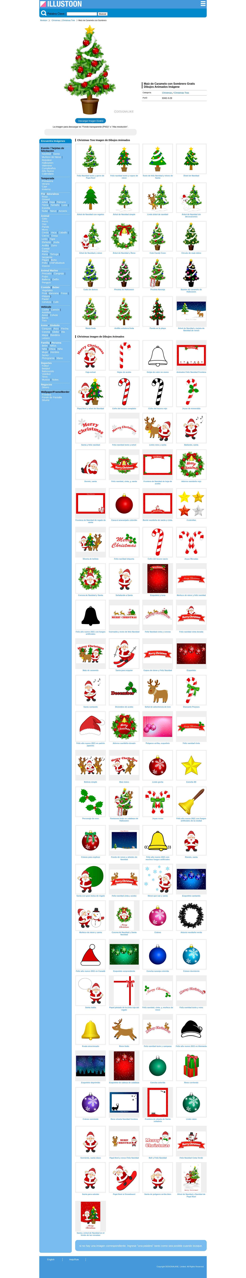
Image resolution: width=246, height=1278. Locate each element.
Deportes (46, 363)
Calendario (48, 173)
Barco (45, 317)
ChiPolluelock (57, 263)
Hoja (52, 202)
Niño (44, 349)
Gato (44, 218)
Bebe (45, 345)
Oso (44, 224)
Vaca (53, 232)
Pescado (46, 273)
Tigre (52, 239)
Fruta (45, 293)
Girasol (46, 199)
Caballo (63, 232)
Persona (56, 342)
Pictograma (48, 358)
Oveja (54, 235)
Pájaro (45, 260)
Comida (45, 287)
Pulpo (45, 276)
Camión (55, 309)
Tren (44, 320)
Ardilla (45, 245)
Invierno (46, 189)
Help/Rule (74, 1259)
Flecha (64, 328)
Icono (44, 325)
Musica (46, 379)
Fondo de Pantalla (52, 397)
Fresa (64, 293)
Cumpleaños (49, 168)
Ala (63, 331)
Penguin (46, 282)
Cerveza (46, 302)
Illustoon (43, 20)
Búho (54, 260)
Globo (55, 331)
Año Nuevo (48, 171)
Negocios (46, 384)
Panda (45, 226)
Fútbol (45, 365)
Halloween (47, 162)
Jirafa (56, 242)
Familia (45, 342)
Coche (45, 309)
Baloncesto (48, 371)
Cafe (56, 302)
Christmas (56, 20)
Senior (45, 355)
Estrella (46, 208)
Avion (45, 315)
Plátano (46, 296)
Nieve (53, 211)
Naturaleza (52, 194)
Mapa (45, 335)
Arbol (45, 202)
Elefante (46, 242)
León (44, 239)
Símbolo (55, 325)
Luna (64, 205)
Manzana (53, 293)
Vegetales (47, 290)
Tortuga (54, 254)
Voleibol (46, 374)
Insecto (46, 266)
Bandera (55, 335)
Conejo (46, 248)
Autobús (46, 312)
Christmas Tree (68, 20)
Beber (55, 287)
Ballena (46, 279)
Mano (60, 358)
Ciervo (45, 235)
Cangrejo (59, 273)
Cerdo (45, 232)
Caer (44, 186)
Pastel (45, 299)
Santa (56, 153)
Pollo (44, 263)
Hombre (54, 352)
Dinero (45, 387)
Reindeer (47, 160)
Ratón (45, 251)
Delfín (55, 279)
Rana (45, 254)
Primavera (47, 181)
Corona (46, 331)
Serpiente (47, 257)
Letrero (46, 338)
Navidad (46, 153)
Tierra (45, 205)
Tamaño (55, 205)
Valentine (47, 165)
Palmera (61, 202)
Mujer (45, 352)
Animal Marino (49, 270)
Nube (45, 211)
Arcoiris (63, 211)
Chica (52, 349)
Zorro (54, 245)
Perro (45, 221)
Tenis (45, 376)
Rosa (45, 196)
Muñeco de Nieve (51, 157)
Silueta (45, 400)
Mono (45, 229)
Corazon (46, 328)
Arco (56, 328)
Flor (43, 194)
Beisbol (46, 368)
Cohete (54, 315)
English (50, 1259)
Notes (55, 379)
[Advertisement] (174, 52)
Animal (45, 216)
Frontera (46, 394)
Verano (46, 183)
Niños (53, 345)
